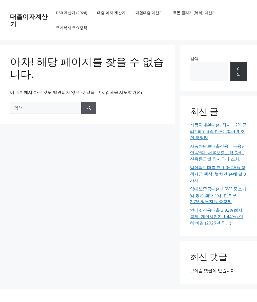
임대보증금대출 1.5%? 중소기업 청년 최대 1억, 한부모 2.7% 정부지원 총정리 (218, 195)
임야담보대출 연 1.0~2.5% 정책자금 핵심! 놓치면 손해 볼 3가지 (218, 174)
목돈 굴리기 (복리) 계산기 (194, 12)
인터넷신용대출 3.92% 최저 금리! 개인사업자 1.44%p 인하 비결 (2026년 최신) (216, 216)
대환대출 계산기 (149, 12)
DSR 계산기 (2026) (71, 12)
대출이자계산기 (29, 20)
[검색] (88, 108)
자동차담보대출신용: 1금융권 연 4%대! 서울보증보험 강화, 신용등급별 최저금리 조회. (218, 152)
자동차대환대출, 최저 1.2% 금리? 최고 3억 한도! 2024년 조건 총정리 (218, 131)
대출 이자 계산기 (111, 12)
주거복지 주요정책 (71, 27)
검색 (194, 58)
